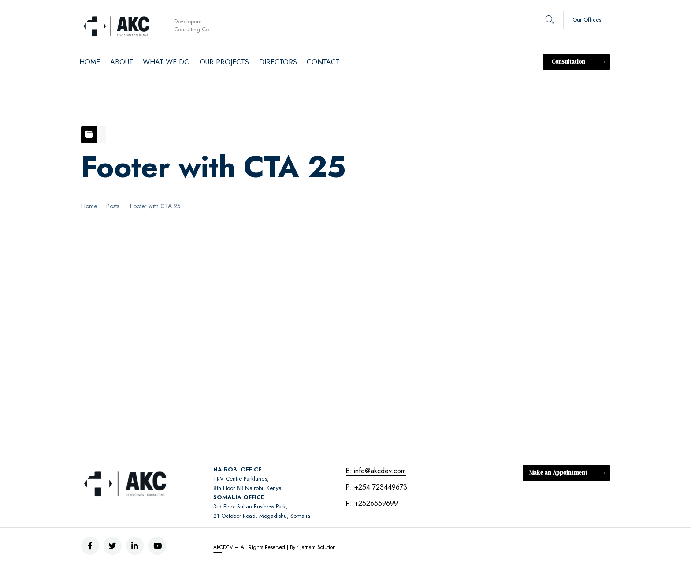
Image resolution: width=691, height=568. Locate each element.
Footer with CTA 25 (155, 257)
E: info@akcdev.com (376, 471)
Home (89, 206)
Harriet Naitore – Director (150, 311)
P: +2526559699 (372, 503)
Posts (112, 206)
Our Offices (586, 19)
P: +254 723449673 (376, 487)
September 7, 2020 (139, 294)
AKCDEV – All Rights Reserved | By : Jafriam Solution (274, 547)
